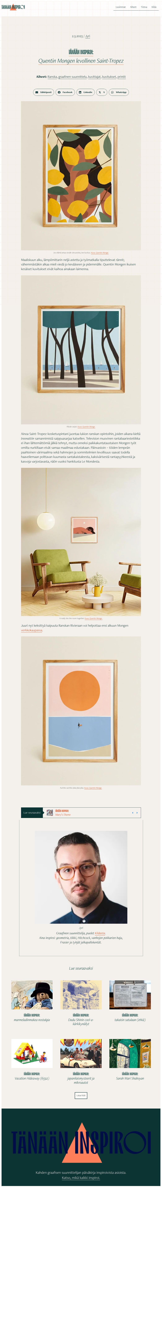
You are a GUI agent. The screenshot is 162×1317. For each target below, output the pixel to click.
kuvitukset (109, 77)
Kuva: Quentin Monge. (100, 252)
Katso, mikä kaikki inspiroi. (81, 1177)
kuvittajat (94, 77)
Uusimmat (121, 7)
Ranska (52, 77)
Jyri (87, 36)
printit (122, 77)
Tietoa (144, 7)
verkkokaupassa (31, 630)
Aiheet (133, 7)
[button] (132, 813)
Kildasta (100, 933)
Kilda (154, 7)
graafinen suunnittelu (72, 77)
